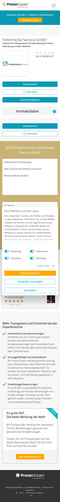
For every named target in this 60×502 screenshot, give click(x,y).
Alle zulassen (30, 273)
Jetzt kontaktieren (30, 99)
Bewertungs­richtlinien (14, 487)
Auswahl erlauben (30, 281)
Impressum (30, 490)
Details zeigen (43, 265)
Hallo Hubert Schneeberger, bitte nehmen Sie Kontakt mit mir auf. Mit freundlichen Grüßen (30, 177)
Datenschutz (48, 487)
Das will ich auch (30, 20)
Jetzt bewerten (30, 84)
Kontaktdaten (36, 111)
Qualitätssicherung (32, 487)
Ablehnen (30, 290)
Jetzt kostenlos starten (30, 456)
